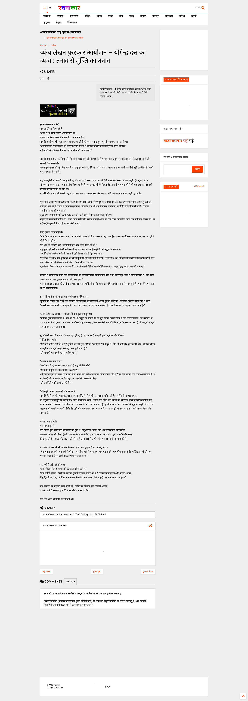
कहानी (193, 16)
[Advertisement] (184, 50)
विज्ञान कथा (72, 22)
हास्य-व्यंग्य (74, 16)
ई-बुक (58, 22)
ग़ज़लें (110, 16)
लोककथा (169, 16)
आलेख (99, 16)
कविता (87, 16)
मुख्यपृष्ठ (96, 572)
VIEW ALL (199, 186)
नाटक (131, 16)
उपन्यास (155, 16)
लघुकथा (60, 16)
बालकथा (46, 16)
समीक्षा (182, 16)
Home (43, 45)
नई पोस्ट (46, 572)
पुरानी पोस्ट (148, 572)
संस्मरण (143, 16)
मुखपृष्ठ (107, 687)
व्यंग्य (121, 16)
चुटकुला (46, 22)
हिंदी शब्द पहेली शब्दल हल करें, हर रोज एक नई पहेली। (64, 38)
